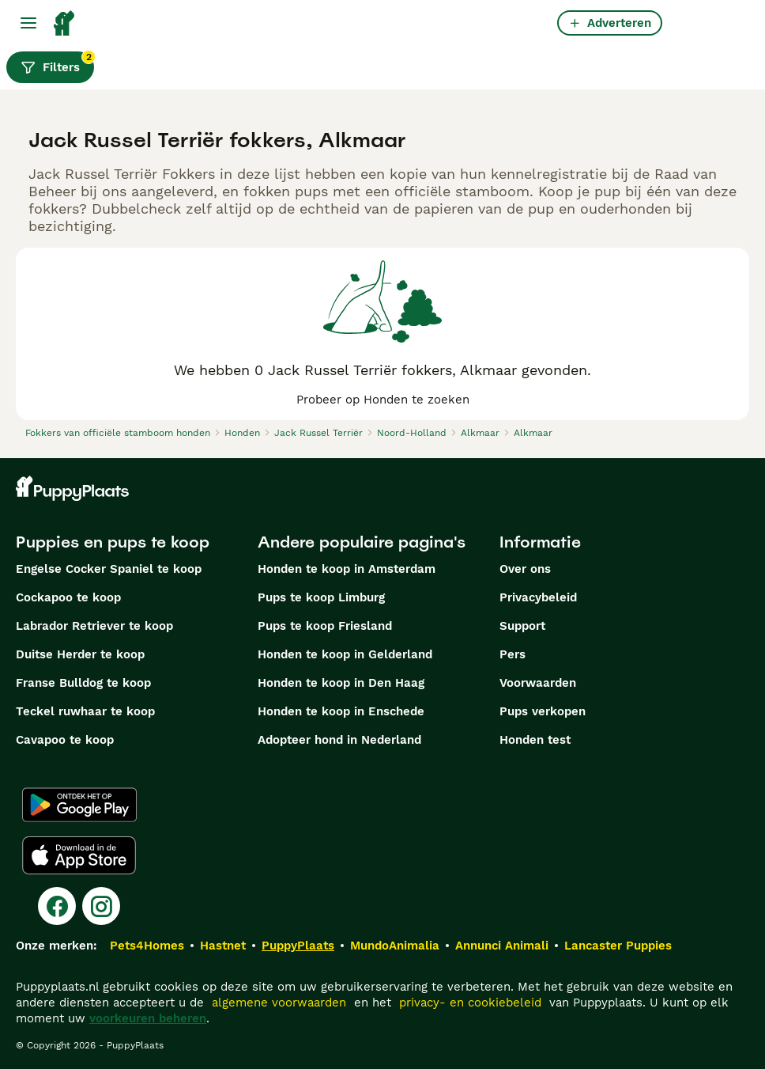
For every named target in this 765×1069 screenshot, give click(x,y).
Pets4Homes (147, 945)
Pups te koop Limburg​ (321, 597)
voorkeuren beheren (147, 1018)
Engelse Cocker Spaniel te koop (109, 569)
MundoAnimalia (394, 945)
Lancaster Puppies (618, 945)
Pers (512, 654)
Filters (57, 63)
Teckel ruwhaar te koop (85, 711)
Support (522, 626)
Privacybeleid (538, 597)
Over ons (525, 569)
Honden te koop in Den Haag (341, 683)
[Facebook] (57, 906)
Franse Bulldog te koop (83, 683)
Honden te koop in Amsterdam (346, 569)
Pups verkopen (542, 711)
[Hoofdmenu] (28, 23)
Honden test (535, 740)
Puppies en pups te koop (112, 542)
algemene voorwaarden (279, 1002)
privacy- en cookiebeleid (470, 1002)
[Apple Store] (79, 855)
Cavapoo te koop (65, 740)
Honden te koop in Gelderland (345, 654)
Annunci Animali (501, 945)
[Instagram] (101, 906)
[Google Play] (79, 805)
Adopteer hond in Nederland (339, 740)
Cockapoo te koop (68, 597)
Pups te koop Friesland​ (325, 626)
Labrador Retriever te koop (94, 626)
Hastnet (223, 945)
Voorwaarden (537, 683)
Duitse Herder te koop (80, 654)
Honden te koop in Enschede (341, 711)
